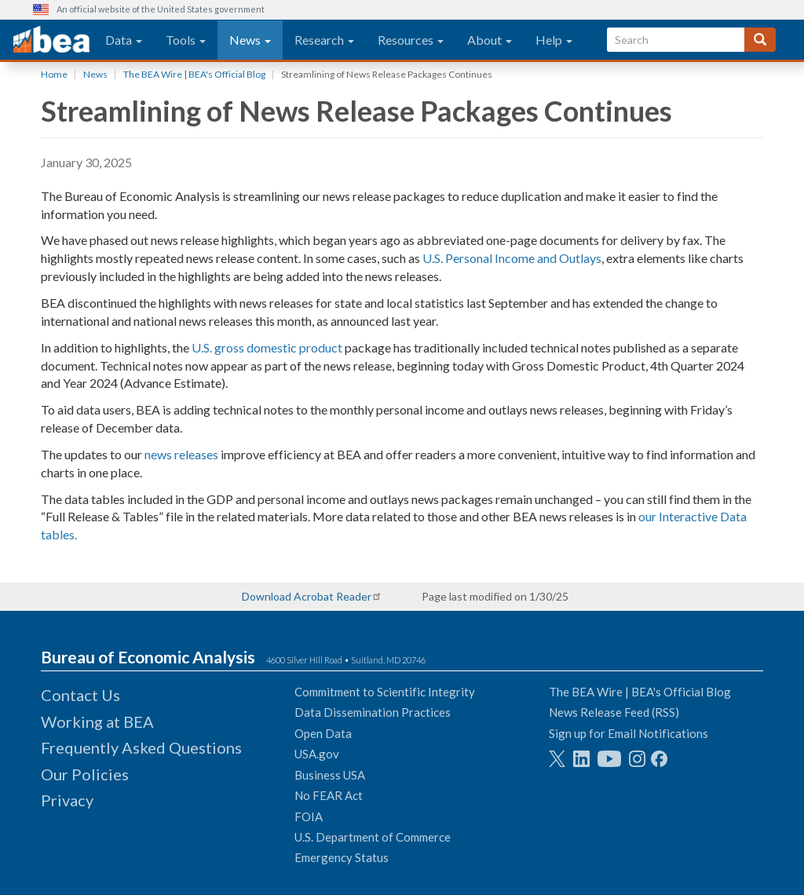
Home (54, 74)
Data (123, 39)
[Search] (760, 39)
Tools (186, 39)
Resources (411, 39)
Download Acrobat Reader (306, 596)
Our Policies (85, 774)
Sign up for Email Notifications (628, 733)
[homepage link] (51, 40)
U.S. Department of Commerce (372, 837)
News (250, 39)
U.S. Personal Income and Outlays (511, 257)
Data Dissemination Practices (372, 712)
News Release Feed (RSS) (614, 712)
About (489, 39)
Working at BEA (97, 721)
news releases (181, 454)
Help (553, 39)
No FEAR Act (328, 795)
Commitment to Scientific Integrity (384, 692)
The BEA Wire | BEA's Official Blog (194, 74)
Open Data (323, 733)
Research (324, 39)
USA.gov (316, 754)
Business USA (329, 775)
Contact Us (80, 694)
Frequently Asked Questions (141, 747)
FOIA (308, 816)
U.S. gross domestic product (267, 347)
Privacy (67, 800)
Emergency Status (341, 857)
